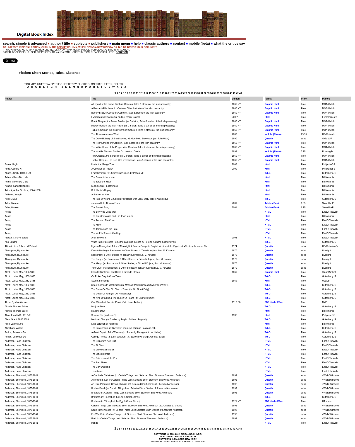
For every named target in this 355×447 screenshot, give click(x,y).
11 (137, 93)
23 (176, 93)
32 (205, 93)
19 (163, 93)
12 (140, 93)
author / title (60, 43)
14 (147, 93)
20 (166, 93)
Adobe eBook (272, 203)
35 (214, 93)
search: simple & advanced (25, 43)
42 (237, 93)
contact (179, 43)
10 (134, 93)
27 (189, 93)
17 (156, 93)
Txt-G (268, 173)
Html (267, 117)
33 (208, 93)
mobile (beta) (199, 43)
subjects (80, 43)
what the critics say (229, 43)
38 (224, 93)
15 (150, 93)
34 (211, 93)
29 (195, 93)
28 (192, 93)
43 (240, 93)
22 (172, 93)
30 (198, 93)
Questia (269, 138)
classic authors (156, 43)
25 (182, 93)
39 (227, 93)
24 (179, 93)
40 (231, 93)
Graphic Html (272, 104)
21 (169, 93)
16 (153, 93)
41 (234, 93)
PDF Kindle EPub (274, 302)
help (137, 43)
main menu (121, 43)
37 (221, 93)
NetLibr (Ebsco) (273, 134)
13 (143, 93)
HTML (268, 212)
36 (218, 93)
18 (159, 93)
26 (185, 93)
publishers (99, 43)
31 (202, 93)
